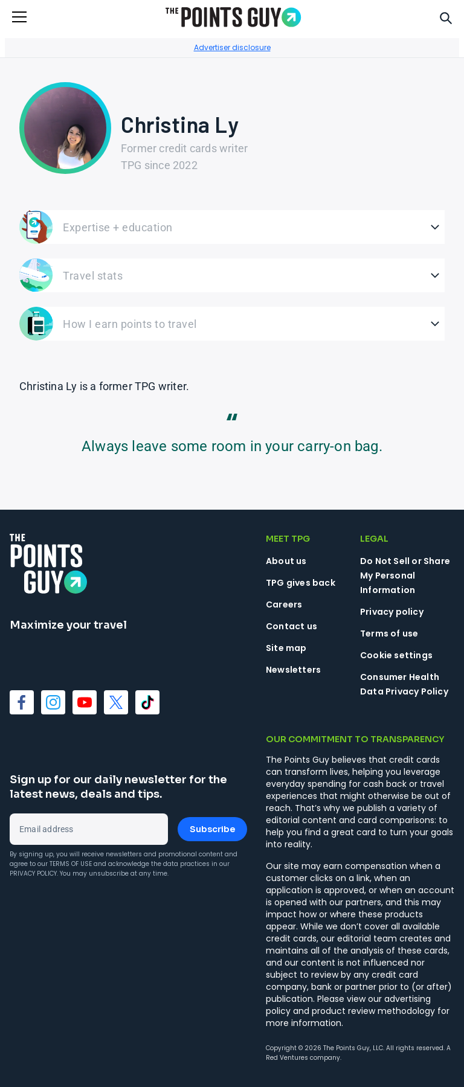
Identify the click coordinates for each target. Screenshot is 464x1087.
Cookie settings (396, 655)
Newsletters (293, 670)
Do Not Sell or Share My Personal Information (405, 575)
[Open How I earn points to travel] (232, 324)
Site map (286, 648)
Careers (284, 604)
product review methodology (373, 1011)
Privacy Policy (33, 873)
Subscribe (212, 829)
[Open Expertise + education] (232, 227)
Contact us (291, 626)
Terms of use (389, 633)
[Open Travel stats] (232, 275)
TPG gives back (300, 583)
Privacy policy (392, 612)
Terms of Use (71, 863)
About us (286, 561)
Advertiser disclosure (232, 47)
